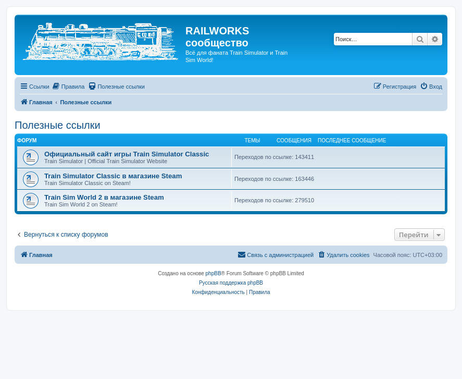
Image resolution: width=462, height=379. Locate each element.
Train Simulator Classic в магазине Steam (113, 176)
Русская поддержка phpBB (231, 283)
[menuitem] (68, 86)
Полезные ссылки (58, 125)
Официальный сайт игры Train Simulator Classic (126, 154)
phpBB (213, 273)
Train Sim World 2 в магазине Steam (104, 197)
